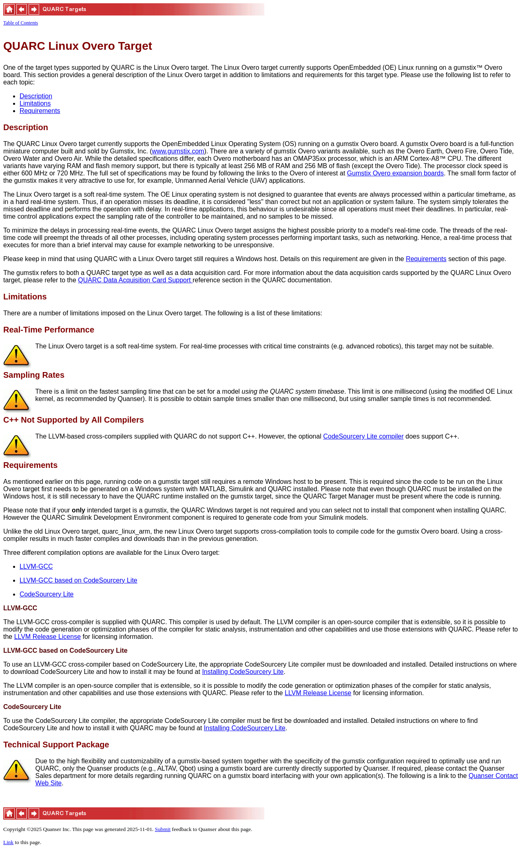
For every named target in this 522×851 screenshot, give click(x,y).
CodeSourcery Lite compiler (363, 436)
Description (36, 96)
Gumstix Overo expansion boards (395, 173)
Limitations (35, 103)
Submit (163, 829)
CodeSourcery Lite (47, 594)
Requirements (40, 110)
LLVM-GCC (36, 566)
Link (8, 842)
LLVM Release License (47, 636)
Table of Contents (20, 23)
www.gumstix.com (178, 151)
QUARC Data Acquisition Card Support (135, 280)
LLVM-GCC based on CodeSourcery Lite (78, 580)
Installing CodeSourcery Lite (242, 671)
